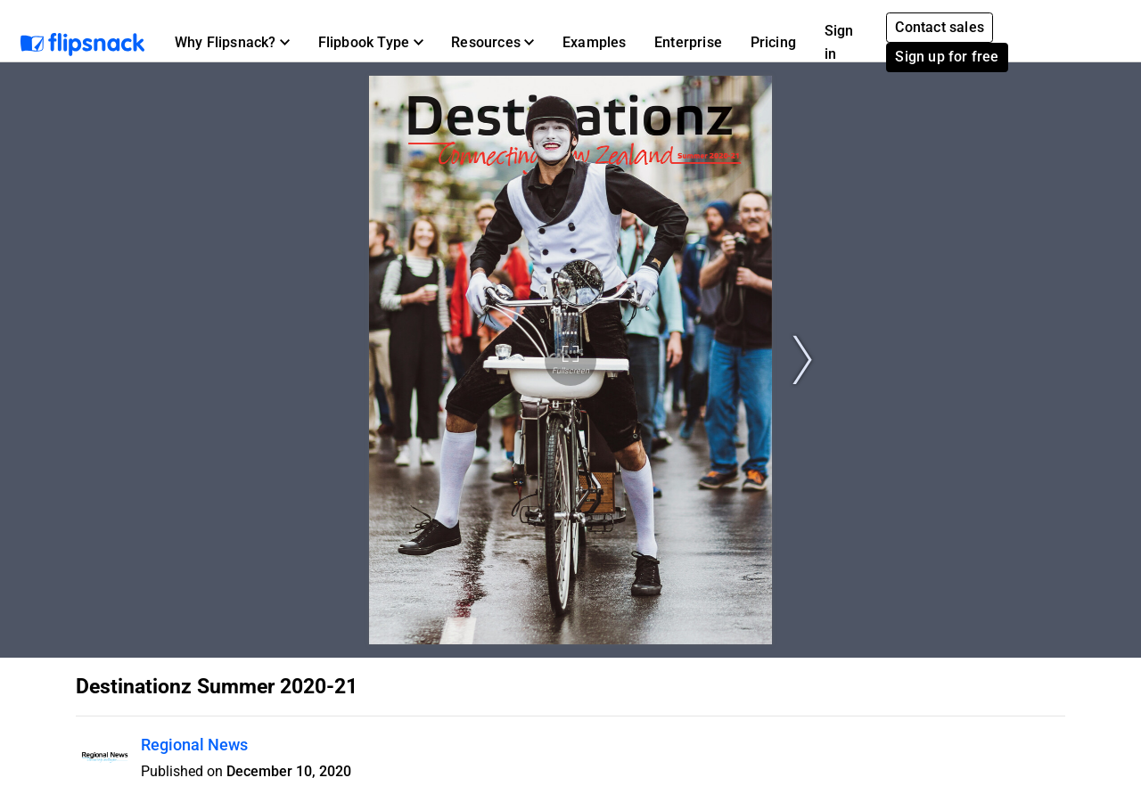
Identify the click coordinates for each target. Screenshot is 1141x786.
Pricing (773, 42)
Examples (594, 42)
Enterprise (688, 42)
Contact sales (939, 27)
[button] (232, 42)
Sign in (839, 42)
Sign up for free (946, 56)
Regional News (194, 744)
